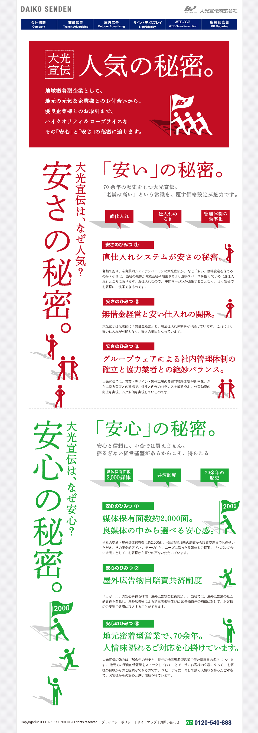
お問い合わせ (169, 722)
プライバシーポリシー (118, 722)
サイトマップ (147, 722)
